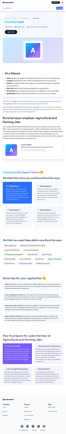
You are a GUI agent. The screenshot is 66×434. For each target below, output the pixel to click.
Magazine (27, 419)
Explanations (28, 411)
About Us (5, 415)
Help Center (51, 407)
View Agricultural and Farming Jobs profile (33, 150)
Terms (34, 430)
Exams (26, 407)
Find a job (56, 2)
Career (5, 411)
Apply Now (59, 8)
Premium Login (52, 411)
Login (4, 407)
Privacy (42, 430)
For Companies (28, 415)
